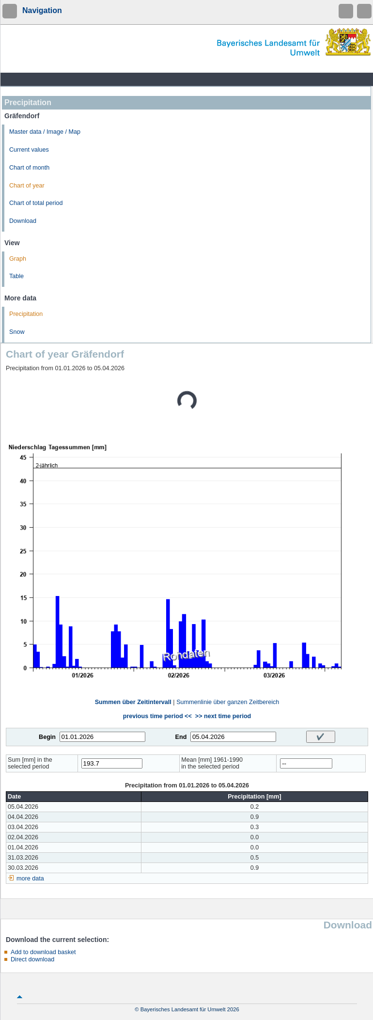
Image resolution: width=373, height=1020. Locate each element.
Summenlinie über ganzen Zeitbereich (227, 702)
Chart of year (27, 185)
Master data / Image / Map (44, 131)
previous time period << (157, 716)
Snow (17, 332)
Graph (17, 258)
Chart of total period (36, 203)
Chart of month (29, 167)
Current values (29, 149)
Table (16, 276)
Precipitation (26, 314)
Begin (47, 737)
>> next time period (223, 716)
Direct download (32, 959)
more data (30, 878)
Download (22, 221)
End (181, 737)
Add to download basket (43, 952)
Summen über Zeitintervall (133, 702)
